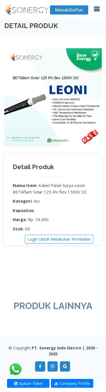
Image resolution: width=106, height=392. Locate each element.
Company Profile (72, 383)
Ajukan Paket (28, 383)
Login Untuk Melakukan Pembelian (59, 239)
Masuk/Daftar (69, 9)
